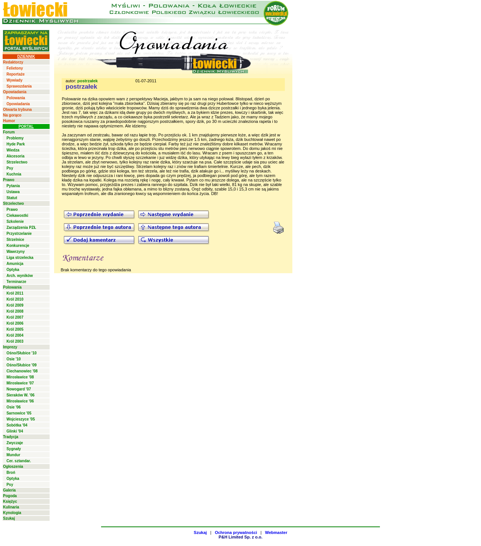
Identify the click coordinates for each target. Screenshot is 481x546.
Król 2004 (14, 335)
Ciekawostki (17, 215)
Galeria (9, 490)
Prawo (8, 180)
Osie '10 (13, 359)
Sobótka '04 (16, 425)
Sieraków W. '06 (20, 395)
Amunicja (14, 264)
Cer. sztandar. (18, 461)
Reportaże (15, 74)
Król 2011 (14, 293)
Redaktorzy (13, 62)
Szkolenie (15, 221)
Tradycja (10, 437)
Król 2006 (14, 323)
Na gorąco (12, 115)
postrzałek (87, 81)
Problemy (15, 138)
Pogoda (10, 496)
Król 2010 (14, 299)
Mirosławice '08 (20, 377)
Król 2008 (14, 311)
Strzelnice (15, 239)
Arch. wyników (19, 276)
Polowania (15, 98)
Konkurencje (17, 246)
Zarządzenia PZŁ (21, 227)
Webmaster (276, 532)
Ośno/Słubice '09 (21, 365)
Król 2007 (14, 317)
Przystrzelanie (19, 233)
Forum (9, 132)
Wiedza (12, 150)
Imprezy (10, 347)
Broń (10, 472)
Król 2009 (14, 305)
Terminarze (16, 282)
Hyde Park (15, 144)
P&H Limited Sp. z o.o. (241, 537)
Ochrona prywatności (236, 532)
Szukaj (9, 518)
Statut (11, 198)
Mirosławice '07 (20, 383)
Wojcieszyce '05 (20, 419)
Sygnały (13, 449)
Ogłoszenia (13, 466)
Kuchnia (13, 174)
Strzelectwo (16, 162)
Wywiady (14, 80)
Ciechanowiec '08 (22, 371)
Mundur (13, 455)
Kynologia (12, 513)
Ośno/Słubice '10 (21, 353)
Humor (9, 121)
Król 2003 (14, 341)
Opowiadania (14, 92)
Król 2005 (14, 329)
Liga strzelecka (19, 258)
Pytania (13, 186)
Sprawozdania (19, 86)
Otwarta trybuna (17, 109)
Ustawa (13, 192)
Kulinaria (11, 507)
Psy (9, 168)
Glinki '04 (14, 431)
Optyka (12, 270)
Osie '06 (13, 407)
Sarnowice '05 (18, 413)
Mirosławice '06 (20, 401)
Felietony (14, 68)
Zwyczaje (14, 443)
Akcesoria (15, 156)
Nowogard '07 (18, 389)
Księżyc (10, 501)
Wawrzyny (15, 252)
